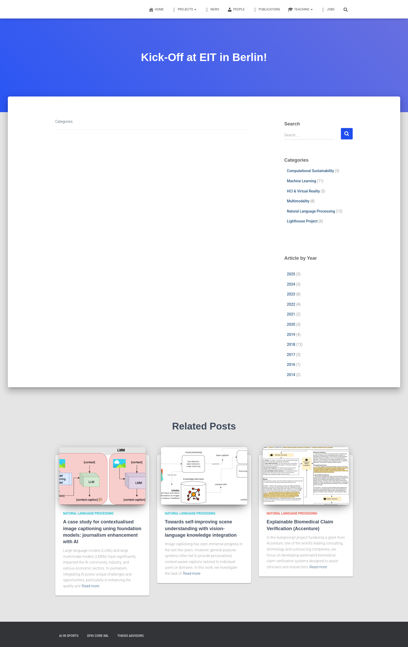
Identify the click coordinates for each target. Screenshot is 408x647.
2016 (291, 364)
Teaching (300, 9)
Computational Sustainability (310, 171)
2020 (291, 324)
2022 (291, 304)
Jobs (327, 9)
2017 (291, 355)
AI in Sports (69, 636)
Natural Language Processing (311, 211)
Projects (184, 9)
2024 (291, 284)
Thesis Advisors (130, 636)
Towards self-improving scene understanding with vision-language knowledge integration (201, 528)
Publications (266, 9)
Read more (90, 586)
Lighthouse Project (302, 221)
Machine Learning (301, 181)
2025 (291, 274)
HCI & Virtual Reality (303, 191)
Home (156, 9)
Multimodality (298, 201)
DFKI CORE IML (98, 636)
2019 (291, 334)
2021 (291, 314)
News (211, 9)
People (236, 9)
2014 (291, 375)
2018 (291, 344)
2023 (291, 294)
